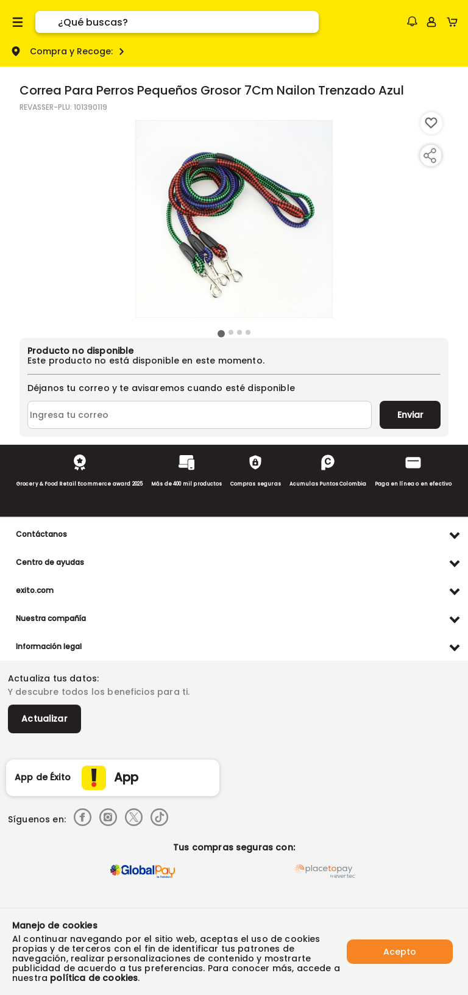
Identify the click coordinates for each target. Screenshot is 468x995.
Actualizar (44, 719)
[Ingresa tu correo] (199, 415)
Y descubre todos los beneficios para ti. (99, 692)
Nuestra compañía (51, 618)
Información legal (49, 646)
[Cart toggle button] (455, 22)
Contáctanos (41, 534)
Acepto (399, 952)
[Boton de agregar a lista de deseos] (431, 123)
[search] (188, 22)
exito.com (35, 590)
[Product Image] (234, 219)
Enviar (410, 415)
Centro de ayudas (50, 562)
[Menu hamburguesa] (17, 22)
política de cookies (94, 978)
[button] (412, 21)
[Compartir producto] (429, 156)
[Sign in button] (431, 22)
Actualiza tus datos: (53, 678)
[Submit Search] (46, 22)
